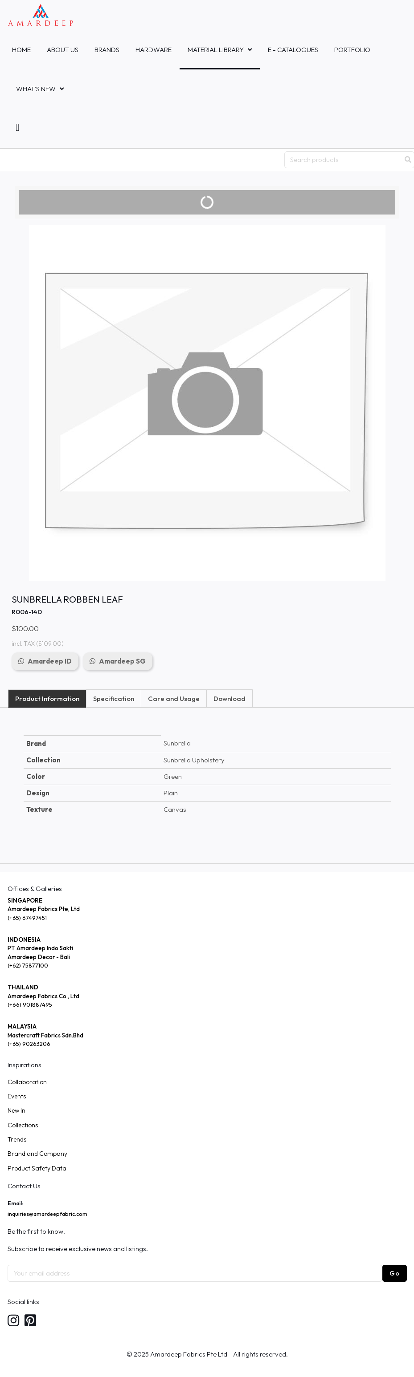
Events (17, 1096)
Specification (113, 698)
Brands (106, 49)
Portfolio (352, 49)
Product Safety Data (37, 1168)
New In (16, 1110)
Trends (17, 1139)
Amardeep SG (122, 661)
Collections (23, 1125)
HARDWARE (153, 49)
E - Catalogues (293, 49)
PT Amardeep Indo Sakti (40, 948)
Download (229, 698)
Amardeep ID (50, 661)
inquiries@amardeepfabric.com (47, 1214)
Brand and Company (37, 1154)
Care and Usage (174, 698)
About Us (62, 49)
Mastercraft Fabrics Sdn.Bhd (45, 1035)
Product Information (47, 698)
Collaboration (27, 1082)
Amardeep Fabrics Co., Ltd (43, 996)
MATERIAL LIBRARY (216, 49)
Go (394, 1273)
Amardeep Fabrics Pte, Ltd (44, 908)
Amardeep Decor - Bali (39, 956)
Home (21, 49)
